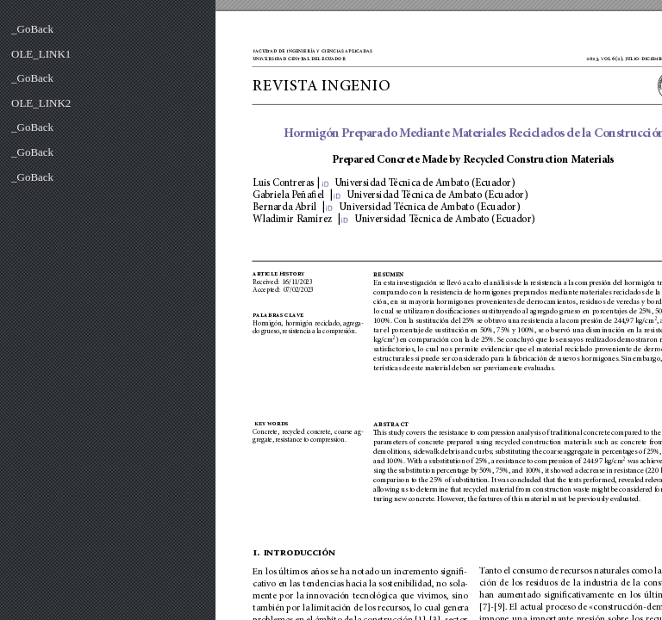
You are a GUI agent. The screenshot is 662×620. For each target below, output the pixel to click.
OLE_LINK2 (41, 102)
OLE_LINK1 (41, 53)
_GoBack (32, 28)
